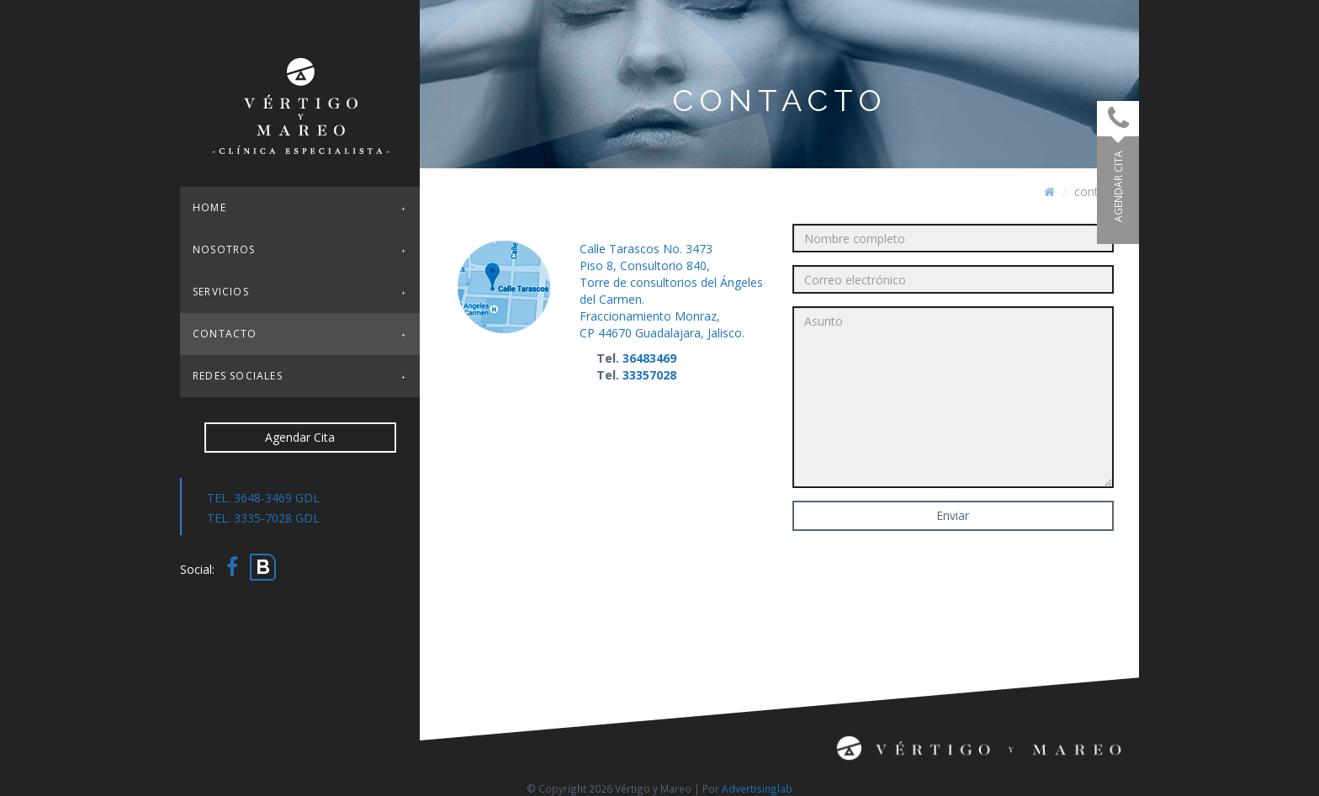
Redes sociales (238, 376)
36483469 (649, 358)
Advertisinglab (757, 788)
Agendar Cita (300, 437)
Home (209, 207)
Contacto (225, 333)
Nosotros (224, 249)
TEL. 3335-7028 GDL (263, 518)
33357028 (649, 375)
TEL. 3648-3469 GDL (263, 498)
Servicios (221, 291)
